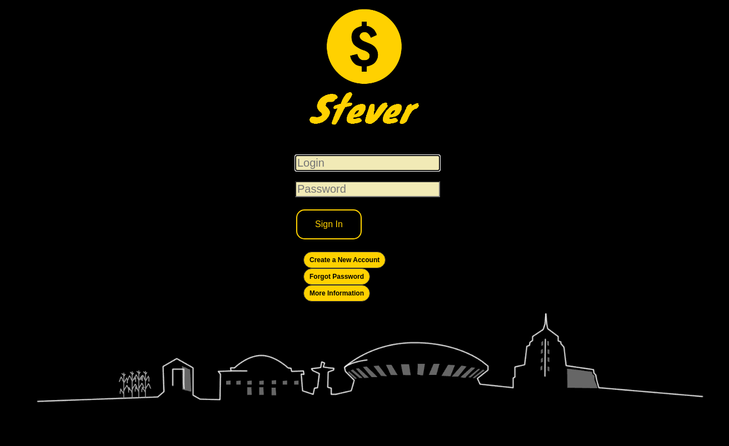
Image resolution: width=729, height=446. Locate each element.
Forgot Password (336, 276)
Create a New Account (344, 260)
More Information (336, 293)
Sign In (329, 224)
